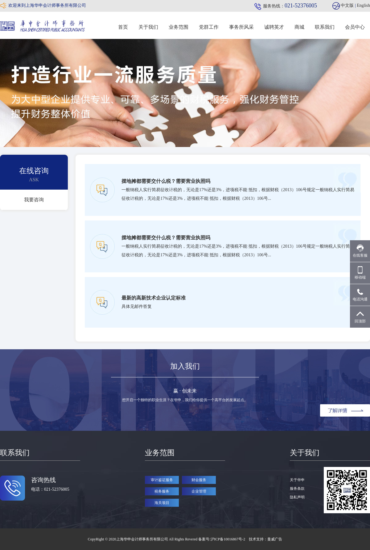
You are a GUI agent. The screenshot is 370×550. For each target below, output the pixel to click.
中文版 (347, 5)
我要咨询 (34, 199)
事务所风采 (241, 27)
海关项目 (161, 503)
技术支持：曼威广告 (265, 539)
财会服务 (198, 480)
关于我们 (148, 27)
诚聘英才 (274, 27)
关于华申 (297, 480)
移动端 (360, 272)
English (363, 5)
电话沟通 (360, 294)
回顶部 (360, 316)
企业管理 (198, 491)
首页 (123, 27)
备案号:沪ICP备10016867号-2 (222, 539)
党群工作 (209, 27)
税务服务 (161, 491)
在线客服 (360, 251)
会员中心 (355, 27)
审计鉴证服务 (162, 480)
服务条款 (297, 488)
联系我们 (325, 27)
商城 (299, 27)
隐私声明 (297, 497)
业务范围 (178, 27)
